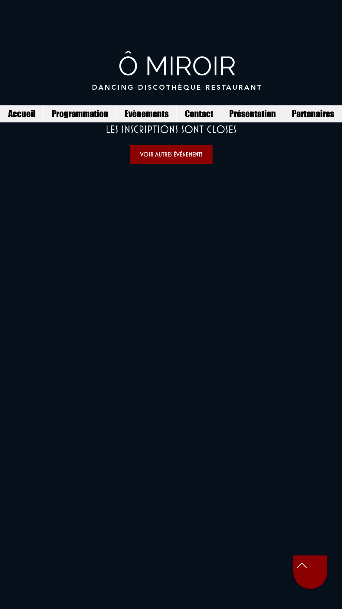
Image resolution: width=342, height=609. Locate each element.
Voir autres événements (171, 154)
